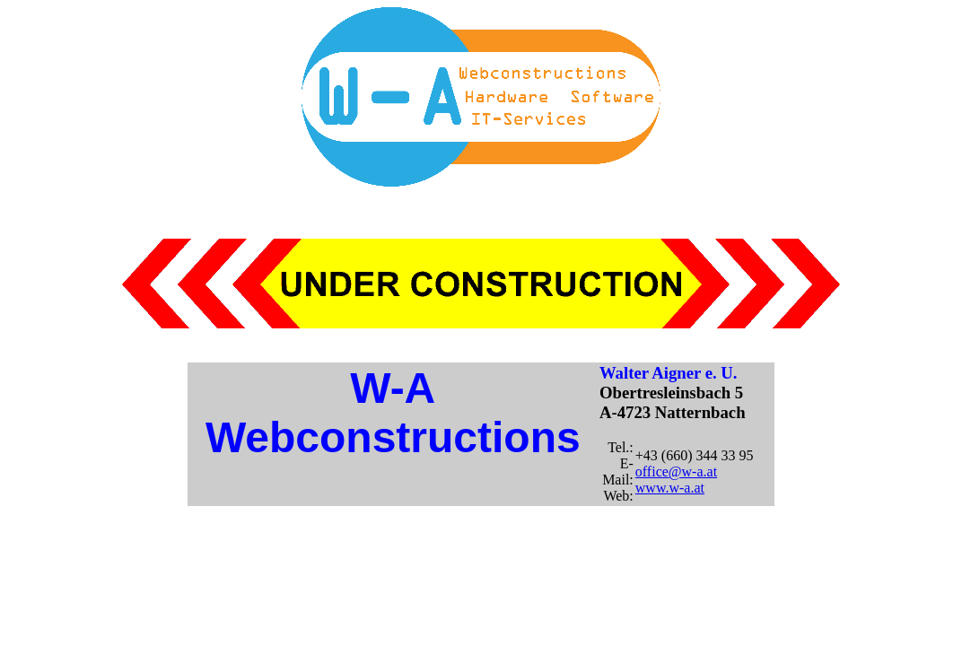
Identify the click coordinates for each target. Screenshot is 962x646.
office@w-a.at (676, 471)
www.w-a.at (669, 487)
